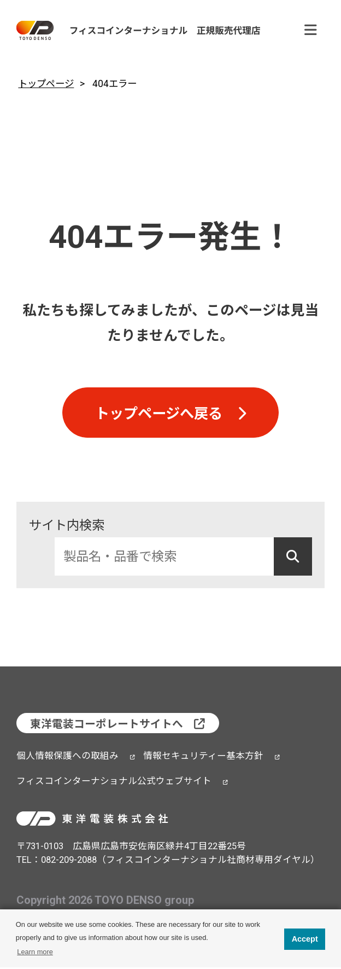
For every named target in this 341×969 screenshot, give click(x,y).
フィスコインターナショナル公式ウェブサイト (113, 783)
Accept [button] (305, 939)
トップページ (46, 83)
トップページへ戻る (158, 415)
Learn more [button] (34, 952)
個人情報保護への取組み (67, 758)
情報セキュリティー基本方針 (203, 758)
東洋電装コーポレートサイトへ (107, 726)
